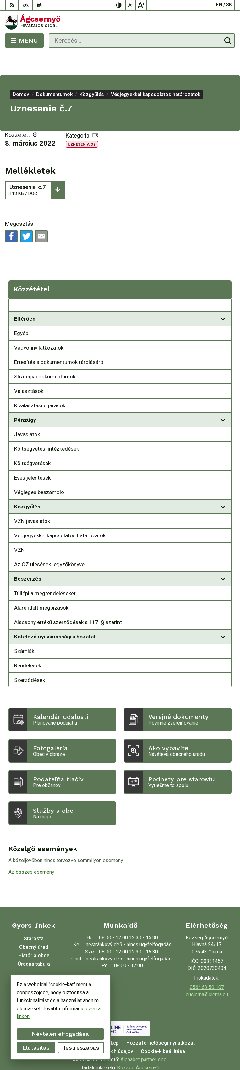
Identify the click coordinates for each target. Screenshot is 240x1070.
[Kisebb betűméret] (131, 5)
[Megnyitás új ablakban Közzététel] (223, 284)
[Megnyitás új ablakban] (223, 296)
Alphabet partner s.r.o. (143, 1037)
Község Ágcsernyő (138, 1045)
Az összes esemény (31, 850)
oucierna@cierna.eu (207, 972)
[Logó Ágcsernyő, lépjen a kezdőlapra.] (120, 22)
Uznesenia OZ (82, 122)
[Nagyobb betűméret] (141, 5)
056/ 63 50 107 (207, 965)
